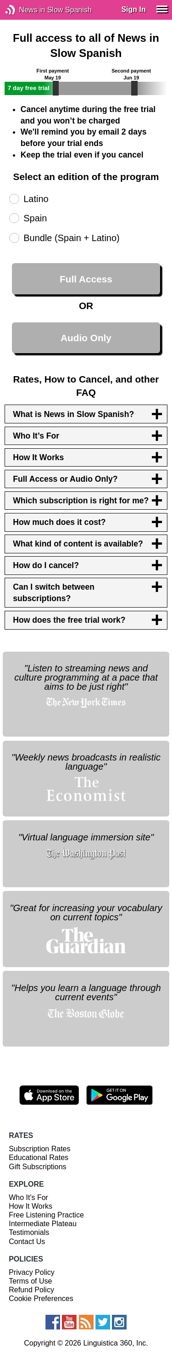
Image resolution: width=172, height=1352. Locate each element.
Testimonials (29, 1232)
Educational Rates (38, 1157)
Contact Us (27, 1241)
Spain (35, 218)
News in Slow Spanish (24, 10)
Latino (36, 199)
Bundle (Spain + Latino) (71, 238)
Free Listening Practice (46, 1215)
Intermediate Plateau (43, 1224)
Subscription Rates (39, 1149)
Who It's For (28, 1197)
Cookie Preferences (41, 1298)
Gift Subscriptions (37, 1167)
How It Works (30, 1206)
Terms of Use (30, 1281)
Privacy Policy (32, 1272)
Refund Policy (31, 1290)
